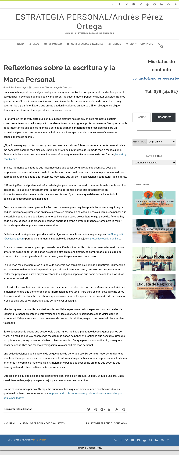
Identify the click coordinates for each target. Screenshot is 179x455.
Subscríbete (163, 117)
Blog (34, 43)
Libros (115, 43)
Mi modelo (53, 43)
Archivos (139, 141)
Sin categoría (56, 87)
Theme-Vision (39, 445)
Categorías (154, 156)
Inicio (20, 43)
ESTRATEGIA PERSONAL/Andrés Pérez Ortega (89, 21)
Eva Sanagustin (115, 234)
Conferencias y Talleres (85, 43)
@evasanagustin (14, 238)
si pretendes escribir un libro (103, 238)
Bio (130, 43)
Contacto (146, 43)
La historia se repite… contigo (105, 423)
